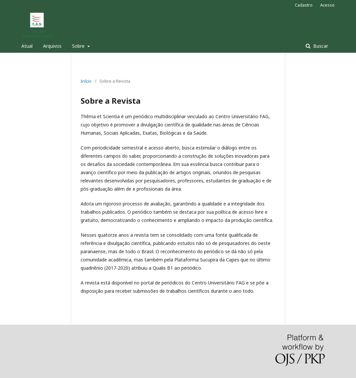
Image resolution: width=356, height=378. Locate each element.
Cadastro (304, 5)
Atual (27, 46)
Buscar (320, 46)
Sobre (79, 46)
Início (86, 81)
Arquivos (52, 46)
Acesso (327, 5)
